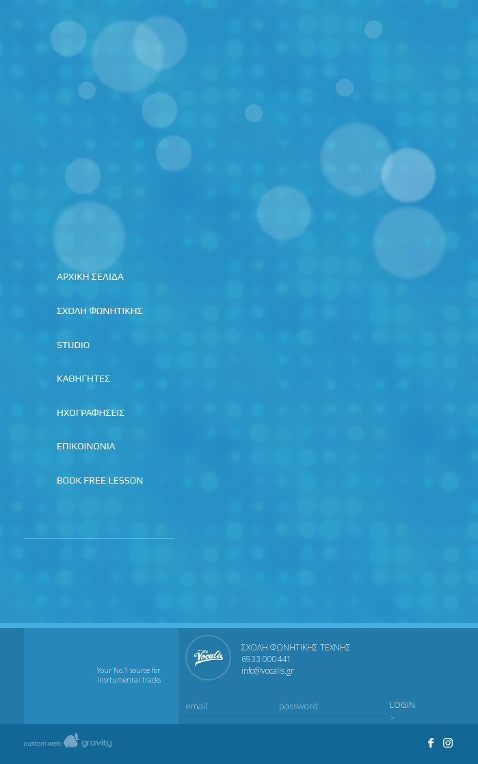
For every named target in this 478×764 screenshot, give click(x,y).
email (196, 706)
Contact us (443, 35)
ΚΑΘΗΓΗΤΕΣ (83, 378)
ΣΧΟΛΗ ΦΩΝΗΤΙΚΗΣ (100, 310)
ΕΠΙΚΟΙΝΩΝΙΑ (86, 445)
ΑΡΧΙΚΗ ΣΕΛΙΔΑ (90, 276)
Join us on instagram (414, 35)
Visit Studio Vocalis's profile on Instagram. (448, 743)
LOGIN (402, 705)
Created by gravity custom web (67, 744)
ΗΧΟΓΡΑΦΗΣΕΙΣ (90, 412)
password (298, 706)
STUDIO (73, 344)
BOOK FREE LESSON (100, 480)
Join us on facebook (386, 35)
